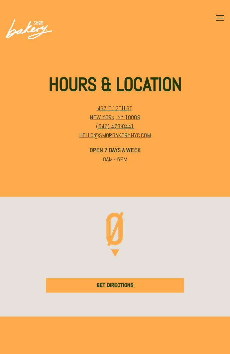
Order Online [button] (115, 326)
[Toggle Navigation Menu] (220, 18)
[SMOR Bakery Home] (29, 28)
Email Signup (115, 345)
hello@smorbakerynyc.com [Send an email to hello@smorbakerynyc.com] (115, 135)
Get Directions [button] (115, 285)
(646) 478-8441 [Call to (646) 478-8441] (115, 126)
